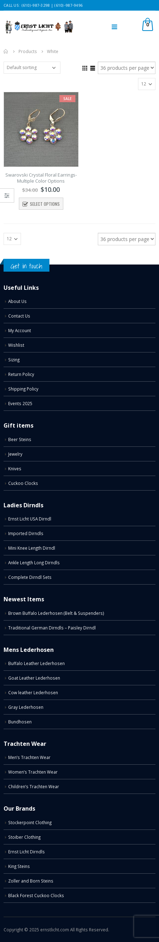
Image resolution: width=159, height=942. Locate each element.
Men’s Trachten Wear (29, 757)
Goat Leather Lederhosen (34, 678)
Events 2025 (20, 403)
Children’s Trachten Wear (33, 786)
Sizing (14, 359)
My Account (19, 330)
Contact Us (19, 316)
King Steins (19, 866)
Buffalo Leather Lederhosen (36, 663)
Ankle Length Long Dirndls (34, 562)
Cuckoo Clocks (23, 483)
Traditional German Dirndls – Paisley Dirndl (52, 627)
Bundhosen (20, 721)
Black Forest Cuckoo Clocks (36, 895)
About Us (17, 301)
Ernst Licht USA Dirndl (29, 519)
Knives (14, 468)
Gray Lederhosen (25, 707)
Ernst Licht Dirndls (26, 851)
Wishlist (16, 345)
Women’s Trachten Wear (33, 772)
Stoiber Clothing (24, 837)
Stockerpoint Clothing (30, 822)
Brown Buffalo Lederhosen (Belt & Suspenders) (56, 613)
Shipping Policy (23, 389)
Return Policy (21, 374)
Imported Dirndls (25, 533)
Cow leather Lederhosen (33, 692)
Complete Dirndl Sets (30, 577)
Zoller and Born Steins (30, 881)
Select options (45, 203)
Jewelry (15, 454)
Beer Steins (19, 439)
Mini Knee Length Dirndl (31, 548)
